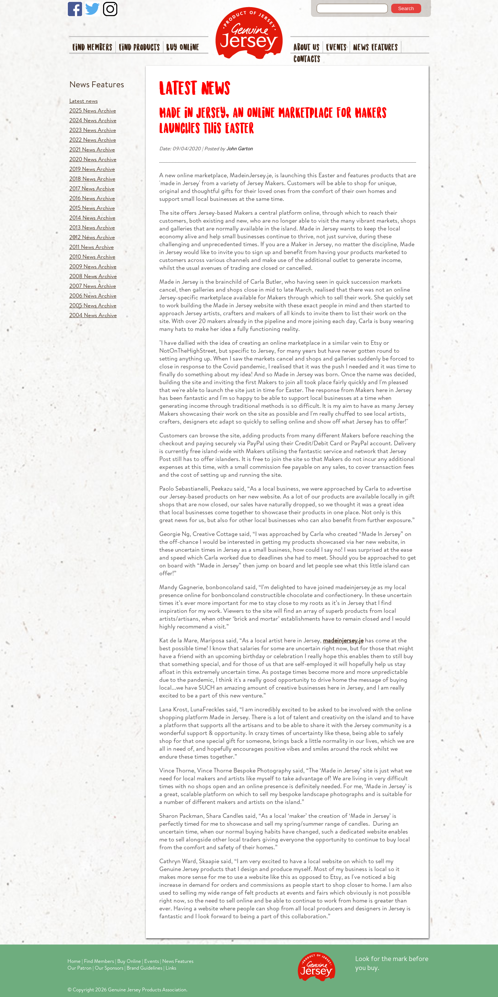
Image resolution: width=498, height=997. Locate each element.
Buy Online (182, 47)
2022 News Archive (92, 139)
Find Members (92, 47)
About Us (306, 47)
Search (406, 8)
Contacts (306, 59)
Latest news (83, 100)
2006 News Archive (93, 295)
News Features (375, 47)
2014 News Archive (92, 217)
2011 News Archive (91, 246)
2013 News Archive (92, 227)
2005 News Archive (93, 305)
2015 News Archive (92, 207)
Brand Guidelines (144, 967)
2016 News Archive (92, 198)
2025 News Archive (92, 110)
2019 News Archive (92, 168)
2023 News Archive (92, 129)
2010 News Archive (92, 256)
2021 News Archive (92, 149)
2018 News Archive (92, 178)
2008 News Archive (93, 276)
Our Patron (79, 967)
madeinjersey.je (343, 640)
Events (336, 47)
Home (74, 961)
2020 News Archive (93, 159)
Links (171, 967)
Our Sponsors (109, 967)
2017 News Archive (92, 188)
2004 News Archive (93, 315)
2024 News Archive (93, 120)
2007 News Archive (92, 285)
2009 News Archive (93, 266)
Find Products (139, 47)
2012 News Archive (92, 237)
